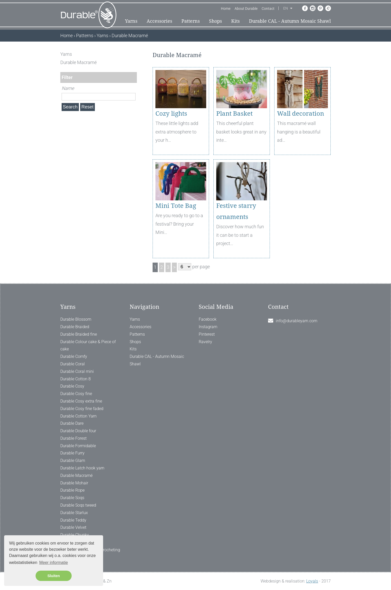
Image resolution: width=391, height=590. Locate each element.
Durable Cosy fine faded (81, 408)
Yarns (131, 21)
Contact (268, 8)
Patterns (190, 21)
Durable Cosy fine (76, 393)
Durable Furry (72, 453)
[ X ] (133, 54)
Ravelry (205, 341)
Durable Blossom (75, 319)
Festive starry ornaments (236, 211)
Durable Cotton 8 (75, 378)
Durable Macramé (76, 475)
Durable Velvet (73, 527)
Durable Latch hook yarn (82, 468)
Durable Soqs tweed (78, 505)
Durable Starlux (74, 512)
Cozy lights (171, 113)
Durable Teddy (73, 520)
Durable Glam (72, 460)
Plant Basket (234, 113)
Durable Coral (72, 363)
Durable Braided (74, 326)
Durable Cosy (72, 386)
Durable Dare (72, 423)
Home (225, 8)
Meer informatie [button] (53, 562)
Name (68, 88)
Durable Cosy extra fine (81, 401)
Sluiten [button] (53, 576)
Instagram (208, 326)
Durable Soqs (72, 497)
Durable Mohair (74, 483)
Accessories (159, 21)
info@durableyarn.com (296, 320)
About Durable (246, 8)
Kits (235, 21)
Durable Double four (78, 430)
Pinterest (207, 334)
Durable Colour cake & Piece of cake (88, 345)
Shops (215, 21)
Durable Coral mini (77, 371)
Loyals (312, 581)
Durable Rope (72, 490)
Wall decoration (300, 113)
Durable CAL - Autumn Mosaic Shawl (290, 21)
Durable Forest (73, 438)
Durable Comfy (73, 356)
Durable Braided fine (78, 334)
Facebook (208, 319)
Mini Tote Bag (175, 205)
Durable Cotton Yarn (78, 416)
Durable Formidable (78, 445)
